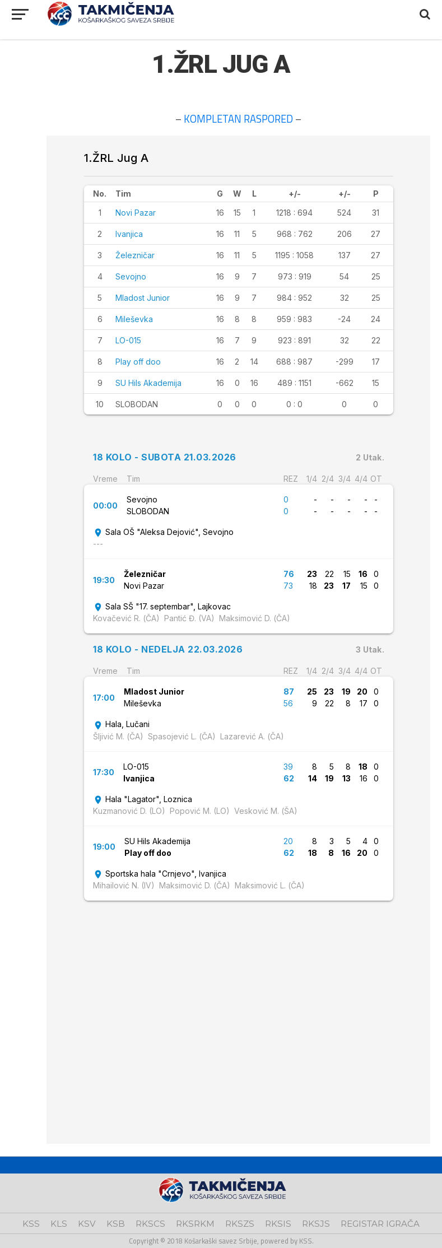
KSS (31, 1223)
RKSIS (278, 1223)
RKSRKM (195, 1223)
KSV (87, 1223)
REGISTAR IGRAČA (380, 1223)
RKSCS (150, 1223)
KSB (115, 1223)
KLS (58, 1223)
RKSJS (316, 1223)
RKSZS (239, 1223)
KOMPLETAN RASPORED (238, 119)
